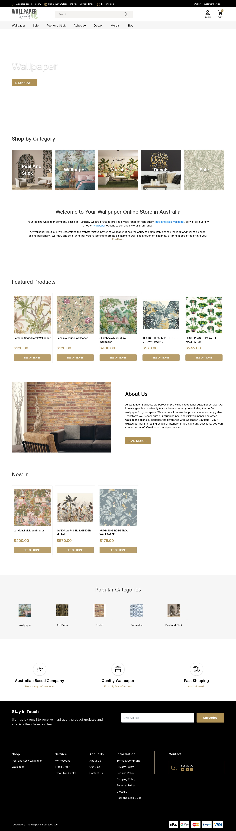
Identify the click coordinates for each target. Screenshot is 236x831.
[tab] (115, 113)
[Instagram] (191, 769)
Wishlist (197, 4)
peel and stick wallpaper (169, 221)
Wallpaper (18, 25)
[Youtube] (182, 769)
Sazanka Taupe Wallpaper (72, 338)
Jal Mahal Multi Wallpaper (29, 530)
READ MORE (139, 441)
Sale (36, 25)
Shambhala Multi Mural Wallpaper (113, 339)
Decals (98, 25)
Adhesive (80, 25)
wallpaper (99, 225)
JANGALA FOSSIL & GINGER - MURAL (75, 532)
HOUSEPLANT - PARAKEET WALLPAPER (202, 339)
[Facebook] (187, 769)
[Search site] (126, 14)
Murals (115, 25)
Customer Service (213, 4)
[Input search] (94, 14)
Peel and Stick (56, 25)
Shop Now (24, 82)
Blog (130, 25)
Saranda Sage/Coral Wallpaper (32, 338)
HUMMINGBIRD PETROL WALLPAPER (114, 532)
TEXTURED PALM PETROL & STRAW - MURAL (159, 339)
